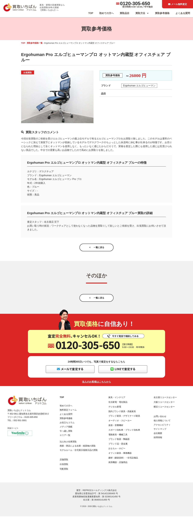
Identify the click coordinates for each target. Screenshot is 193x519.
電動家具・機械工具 (117, 437)
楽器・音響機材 (115, 428)
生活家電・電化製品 (117, 405)
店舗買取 (64, 462)
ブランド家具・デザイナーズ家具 (124, 419)
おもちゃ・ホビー (116, 451)
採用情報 (158, 440)
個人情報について (162, 423)
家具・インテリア (116, 400)
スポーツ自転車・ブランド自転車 (124, 432)
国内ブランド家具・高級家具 (122, 414)
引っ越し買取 (66, 434)
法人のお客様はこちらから (96, 384)
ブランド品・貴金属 (117, 446)
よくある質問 (183, 13)
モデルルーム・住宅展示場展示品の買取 (79, 453)
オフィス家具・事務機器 (120, 456)
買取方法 (142, 13)
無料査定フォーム (68, 412)
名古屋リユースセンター (165, 400)
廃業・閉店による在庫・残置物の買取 (78, 448)
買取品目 (124, 13)
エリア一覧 (65, 438)
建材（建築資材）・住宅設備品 (123, 460)
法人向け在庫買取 (68, 444)
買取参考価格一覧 (35, 43)
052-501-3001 (20, 423)
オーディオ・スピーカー (120, 423)
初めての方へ (106, 13)
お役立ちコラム (67, 425)
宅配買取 (64, 471)
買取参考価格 (162, 13)
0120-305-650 (135, 3)
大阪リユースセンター (164, 405)
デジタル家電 (114, 409)
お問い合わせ (160, 419)
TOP (90, 13)
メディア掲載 (66, 429)
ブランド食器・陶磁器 (119, 442)
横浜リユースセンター (164, 409)
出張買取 (64, 467)
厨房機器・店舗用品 (117, 465)
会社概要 (158, 436)
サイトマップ (160, 431)
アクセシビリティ (162, 427)
